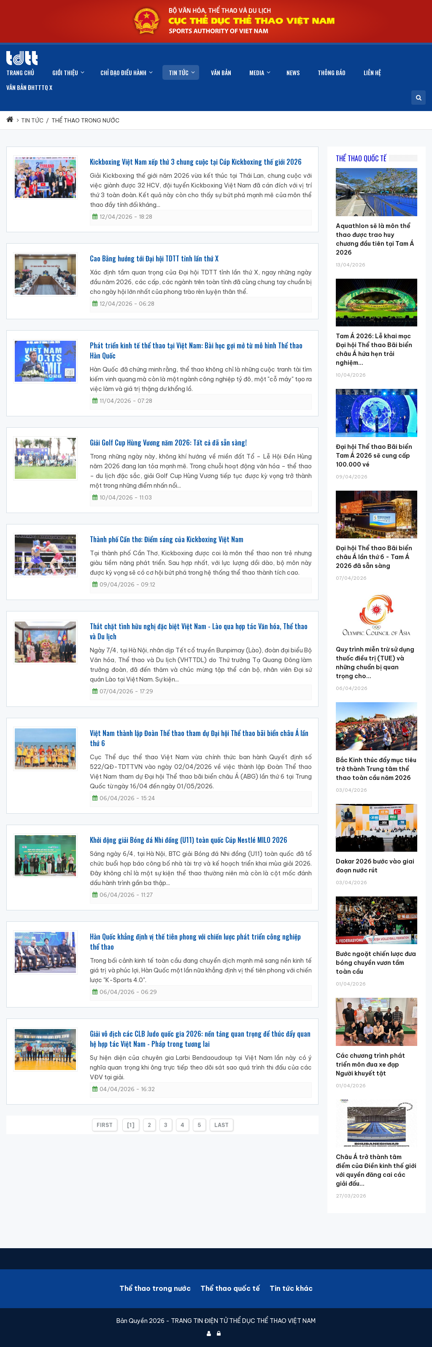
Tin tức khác (291, 1288)
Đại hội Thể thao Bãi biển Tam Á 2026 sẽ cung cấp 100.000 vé (374, 455)
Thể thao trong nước (155, 1288)
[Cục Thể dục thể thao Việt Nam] (22, 58)
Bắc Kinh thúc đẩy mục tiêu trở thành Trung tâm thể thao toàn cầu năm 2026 (376, 769)
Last (221, 1125)
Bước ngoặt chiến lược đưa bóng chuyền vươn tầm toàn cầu (376, 962)
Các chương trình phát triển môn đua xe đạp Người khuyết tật (370, 1064)
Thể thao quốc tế (230, 1288)
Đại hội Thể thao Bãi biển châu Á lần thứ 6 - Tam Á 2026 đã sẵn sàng (374, 557)
